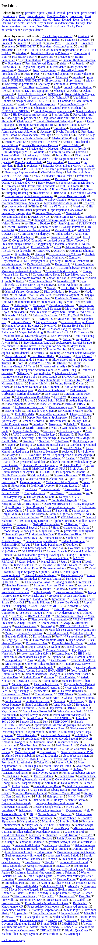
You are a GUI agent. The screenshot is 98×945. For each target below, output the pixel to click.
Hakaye (58, 799)
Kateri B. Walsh (63, 609)
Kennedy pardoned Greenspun (42, 687)
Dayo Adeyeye (37, 646)
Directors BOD (85, 582)
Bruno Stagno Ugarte (39, 875)
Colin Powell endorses (28, 858)
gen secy (55, 260)
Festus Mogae (10, 697)
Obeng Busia (59, 789)
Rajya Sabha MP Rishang (79, 684)
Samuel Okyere (14, 534)
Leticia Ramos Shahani (51, 444)
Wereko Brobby (11, 748)
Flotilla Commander (14, 475)
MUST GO (72, 806)
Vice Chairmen (52, 458)
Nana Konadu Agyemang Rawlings (39, 554)
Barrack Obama (29, 721)
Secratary (22, 524)
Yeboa (55, 571)
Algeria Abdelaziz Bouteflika (32, 397)
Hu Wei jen (34, 497)
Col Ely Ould (71, 315)
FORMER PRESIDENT (26, 80)
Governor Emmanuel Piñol (77, 752)
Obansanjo (40, 107)
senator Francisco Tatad (56, 765)
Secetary (23, 70)
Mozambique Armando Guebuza (21, 271)
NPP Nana (54, 94)
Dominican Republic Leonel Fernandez (29, 196)
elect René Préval (26, 626)
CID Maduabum (71, 517)
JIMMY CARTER (39, 616)
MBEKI (44, 100)
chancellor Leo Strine (76, 527)
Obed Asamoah (11, 862)
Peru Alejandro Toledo (28, 162)
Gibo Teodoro (86, 927)
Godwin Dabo (31, 677)
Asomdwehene (10, 376)
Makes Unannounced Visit (33, 609)
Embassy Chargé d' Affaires (18, 366)
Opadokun (64, 356)
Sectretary (11, 83)
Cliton (65, 748)
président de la (10, 77)
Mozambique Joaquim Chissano (76, 852)
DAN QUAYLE (39, 759)
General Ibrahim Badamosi (79, 60)
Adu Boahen (23, 796)
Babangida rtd (63, 582)
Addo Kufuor (69, 835)
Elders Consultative (73, 541)
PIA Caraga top (11, 738)
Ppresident (51, 60)
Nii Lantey (25, 810)
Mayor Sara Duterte (63, 312)
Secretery (41, 500)
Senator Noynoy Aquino (16, 213)
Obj (27, 588)
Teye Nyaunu (30, 933)
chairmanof (8, 346)
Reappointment (11, 575)
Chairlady (44, 83)
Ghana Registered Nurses (79, 697)
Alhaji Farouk (38, 789)
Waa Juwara (82, 765)
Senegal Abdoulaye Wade (50, 220)
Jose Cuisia (12, 776)
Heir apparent (55, 796)
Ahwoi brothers (11, 335)
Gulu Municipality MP (15, 152)
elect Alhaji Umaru (72, 70)
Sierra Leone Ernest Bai (37, 711)
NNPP (50, 612)
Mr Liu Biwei (27, 380)
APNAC (71, 424)
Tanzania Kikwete (39, 602)
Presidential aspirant (57, 73)
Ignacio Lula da (23, 565)
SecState (73, 605)
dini (26, 639)
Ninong (76, 561)
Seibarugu (23, 373)
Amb (57, 87)
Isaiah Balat (63, 155)
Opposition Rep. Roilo (47, 786)
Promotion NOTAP (30, 899)
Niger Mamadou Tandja (37, 342)
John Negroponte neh (65, 158)
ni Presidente (58, 66)
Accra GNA (42, 250)
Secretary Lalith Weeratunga (39, 437)
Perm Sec (85, 896)
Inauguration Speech (53, 346)
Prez (27, 73)
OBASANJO (21, 175)
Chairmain (81, 155)
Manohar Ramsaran (17, 585)
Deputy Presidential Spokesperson (47, 417)
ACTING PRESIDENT (16, 111)
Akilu (42, 708)
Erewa (86, 482)
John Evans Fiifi (37, 267)
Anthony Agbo (64, 762)
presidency (8, 810)
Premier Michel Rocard (65, 793)
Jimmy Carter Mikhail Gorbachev (72, 189)
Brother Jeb (80, 903)
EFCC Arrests (13, 916)
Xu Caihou (8, 359)
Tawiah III (30, 308)
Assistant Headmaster (15, 772)
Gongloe (20, 742)
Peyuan (75, 893)
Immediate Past (14, 882)
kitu (44, 329)
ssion (19, 629)
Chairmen (80, 748)
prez (79, 121)
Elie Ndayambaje (12, 497)
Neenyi (63, 497)
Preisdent (71, 43)
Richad (6, 845)
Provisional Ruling (13, 148)
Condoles (72, 544)
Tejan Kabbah (76, 639)
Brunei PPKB (48, 923)
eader (27, 500)
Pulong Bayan (63, 383)
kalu (4, 485)
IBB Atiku (60, 192)
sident (63, 63)
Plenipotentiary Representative (50, 619)
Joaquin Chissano (46, 322)
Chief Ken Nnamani (38, 179)
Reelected (89, 203)
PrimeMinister (57, 420)
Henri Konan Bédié (42, 356)
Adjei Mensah (62, 882)
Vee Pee (24, 612)
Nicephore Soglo (50, 380)
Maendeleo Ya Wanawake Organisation (72, 629)
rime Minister (38, 448)
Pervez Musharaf (15, 356)
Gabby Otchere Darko (70, 711)
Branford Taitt (60, 114)
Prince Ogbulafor (12, 865)
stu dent (31, 23)
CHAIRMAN (70, 923)
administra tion (27, 301)
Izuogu (37, 612)
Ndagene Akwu (25, 100)
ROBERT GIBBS (26, 680)
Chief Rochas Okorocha (79, 786)
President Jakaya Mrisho (16, 243)
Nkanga (51, 288)
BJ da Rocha (23, 250)
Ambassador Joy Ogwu (39, 410)
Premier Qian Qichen (48, 213)
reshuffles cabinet (68, 742)
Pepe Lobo (30, 376)
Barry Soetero (46, 182)
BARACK (8, 380)
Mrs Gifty (74, 796)
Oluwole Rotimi (60, 461)
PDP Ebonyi (76, 701)
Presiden (85, 39)
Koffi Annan (81, 332)
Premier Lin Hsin (39, 383)
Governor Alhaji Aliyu (53, 366)
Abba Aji (73, 886)
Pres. (58, 43)
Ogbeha (65, 514)
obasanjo (88, 138)
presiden (41, 209)
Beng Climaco (79, 220)
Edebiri (47, 155)
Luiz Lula (74, 162)
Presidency (31, 155)
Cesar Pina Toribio (33, 514)
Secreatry (49, 431)
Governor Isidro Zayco (65, 237)
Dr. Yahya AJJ (60, 97)
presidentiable (33, 738)
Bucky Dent (74, 26)
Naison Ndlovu (11, 223)
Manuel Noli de (63, 230)
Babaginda (25, 359)
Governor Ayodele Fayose (17, 390)
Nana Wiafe (9, 653)
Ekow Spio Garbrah (64, 359)
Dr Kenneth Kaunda (26, 386)
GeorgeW (60, 397)
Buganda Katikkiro (16, 636)
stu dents (19, 23)
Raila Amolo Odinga (28, 558)
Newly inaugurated (44, 70)
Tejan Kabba (22, 254)
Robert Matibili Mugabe (80, 94)
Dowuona (25, 725)
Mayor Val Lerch (49, 531)
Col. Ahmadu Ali (12, 417)
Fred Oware (57, 493)
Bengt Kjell (12, 639)
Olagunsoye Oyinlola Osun (66, 869)
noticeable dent (11, 29)
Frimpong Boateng (16, 192)
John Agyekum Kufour (78, 87)
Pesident (70, 39)
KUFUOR (68, 376)
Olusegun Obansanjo (60, 148)
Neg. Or (49, 862)
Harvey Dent (84, 23)
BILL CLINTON (78, 708)
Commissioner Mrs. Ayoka (18, 472)
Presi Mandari (35, 16)
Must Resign (13, 663)
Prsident (55, 39)
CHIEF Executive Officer (34, 455)
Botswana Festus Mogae (76, 437)
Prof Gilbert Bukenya (77, 386)
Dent (76, 19)
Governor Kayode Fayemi (62, 738)
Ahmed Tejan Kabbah (18, 755)
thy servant (57, 708)
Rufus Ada (61, 179)
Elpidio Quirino (62, 520)
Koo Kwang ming (70, 431)
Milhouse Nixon (55, 728)
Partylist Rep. (47, 434)
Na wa (23, 799)
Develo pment (69, 782)
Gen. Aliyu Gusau (23, 295)
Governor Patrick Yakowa (65, 254)
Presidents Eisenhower (15, 592)
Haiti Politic (21, 305)
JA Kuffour (71, 524)
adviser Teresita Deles (59, 175)
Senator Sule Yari (56, 278)
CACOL (85, 458)
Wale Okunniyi (83, 461)
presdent (54, 595)
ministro (77, 77)
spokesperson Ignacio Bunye (76, 182)
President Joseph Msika (47, 806)
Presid (61, 12)
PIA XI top (81, 735)
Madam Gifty (60, 138)
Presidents (43, 128)
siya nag (49, 889)
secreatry (10, 186)
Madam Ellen (10, 933)
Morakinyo (48, 821)
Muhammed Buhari (42, 742)
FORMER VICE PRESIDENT (20, 537)
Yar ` (26, 776)
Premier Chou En (15, 141)
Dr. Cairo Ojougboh (37, 90)
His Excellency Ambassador (30, 114)
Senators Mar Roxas (72, 104)
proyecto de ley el (16, 206)
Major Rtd (48, 896)
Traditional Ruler (28, 568)
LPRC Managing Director (32, 520)
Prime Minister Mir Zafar (67, 643)
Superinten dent (11, 26)
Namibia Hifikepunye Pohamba (50, 53)
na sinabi (51, 748)
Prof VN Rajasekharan (69, 636)
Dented (66, 19)
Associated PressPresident (34, 230)
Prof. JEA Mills (24, 414)
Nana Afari (52, 697)
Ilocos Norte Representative (37, 284)
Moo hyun (71, 308)
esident (90, 80)
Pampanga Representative (21, 172)
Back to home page (13, 940)
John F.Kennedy (38, 893)
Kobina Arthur (49, 622)
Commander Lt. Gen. (14, 728)
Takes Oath (44, 762)
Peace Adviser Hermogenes (44, 906)
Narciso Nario (76, 799)
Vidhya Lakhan (39, 475)
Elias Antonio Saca (13, 838)
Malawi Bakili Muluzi (51, 400)
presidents (25, 209)
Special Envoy (29, 714)
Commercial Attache (77, 674)
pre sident (30, 118)
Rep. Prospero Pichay (27, 782)
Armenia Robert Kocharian (61, 271)
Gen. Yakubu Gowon (74, 427)
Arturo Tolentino (66, 872)
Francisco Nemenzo (46, 451)
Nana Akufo (73, 213)
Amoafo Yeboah (66, 818)
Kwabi (53, 427)
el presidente (73, 80)
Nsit (45, 721)
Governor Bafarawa (66, 475)
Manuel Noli (48, 561)
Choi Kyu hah (79, 420)
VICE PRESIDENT (29, 49)
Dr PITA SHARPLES (29, 349)
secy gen (29, 531)
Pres (48, 43)
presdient (36, 141)
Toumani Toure (52, 537)
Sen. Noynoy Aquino (45, 772)
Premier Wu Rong (51, 301)
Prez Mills (8, 899)
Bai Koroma (29, 329)
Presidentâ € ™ (24, 182)
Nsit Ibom (72, 578)
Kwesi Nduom (27, 561)
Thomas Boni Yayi (72, 325)
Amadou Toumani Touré (16, 769)
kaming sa (26, 444)
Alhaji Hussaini (26, 622)
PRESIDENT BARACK (74, 626)
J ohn (39, 796)
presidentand (88, 879)
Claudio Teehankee (13, 835)
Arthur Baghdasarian (81, 400)
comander (52, 339)
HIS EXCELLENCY (31, 94)
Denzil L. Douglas (47, 755)
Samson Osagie (84, 824)
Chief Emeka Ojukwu (15, 424)
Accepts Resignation (39, 865)
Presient (21, 43)
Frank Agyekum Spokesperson (53, 111)
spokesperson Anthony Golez (35, 369)
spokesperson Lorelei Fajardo (74, 342)
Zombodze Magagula (64, 500)
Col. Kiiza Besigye (40, 838)
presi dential (88, 12)
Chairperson (24, 121)
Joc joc (29, 400)
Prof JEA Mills (71, 145)
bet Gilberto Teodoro (37, 223)
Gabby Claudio (56, 199)
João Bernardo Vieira (34, 848)
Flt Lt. (24, 315)
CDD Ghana (65, 694)
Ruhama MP (9, 544)
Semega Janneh (70, 913)
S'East (50, 824)
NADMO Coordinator (46, 524)
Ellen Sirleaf (24, 831)
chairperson (9, 745)
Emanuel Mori (79, 128)
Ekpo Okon (60, 893)
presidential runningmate (79, 531)
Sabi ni (67, 339)
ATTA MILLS (64, 135)
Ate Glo (6, 250)
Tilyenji (24, 599)
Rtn (54, 691)
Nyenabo (10, 315)
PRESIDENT (27, 46)
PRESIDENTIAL (34, 169)
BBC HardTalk (87, 216)
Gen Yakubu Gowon (83, 192)
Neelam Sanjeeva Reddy (16, 803)
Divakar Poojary (15, 789)
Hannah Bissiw (32, 697)
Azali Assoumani (41, 818)
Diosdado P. (84, 694)
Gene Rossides (35, 507)
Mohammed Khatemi (14, 910)
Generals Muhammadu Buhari (23, 339)
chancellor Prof (72, 465)
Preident (36, 43)
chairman (51, 835)
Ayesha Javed (39, 97)
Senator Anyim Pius (30, 633)
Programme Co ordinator (20, 930)
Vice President (67, 677)
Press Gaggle (50, 376)
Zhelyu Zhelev (33, 824)
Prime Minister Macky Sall (69, 714)
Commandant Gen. (57, 558)
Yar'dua (25, 544)
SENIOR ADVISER (83, 660)
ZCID (57, 247)
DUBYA (87, 835)
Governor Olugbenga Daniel (19, 923)
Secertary (45, 131)
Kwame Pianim (66, 879)
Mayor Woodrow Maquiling (61, 203)
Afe (19, 503)
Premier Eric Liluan (39, 510)
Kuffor (20, 281)
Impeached (8, 599)
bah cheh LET (30, 458)
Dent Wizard (44, 26)
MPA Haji (90, 913)
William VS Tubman (55, 206)
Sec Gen (71, 920)
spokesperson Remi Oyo (36, 135)
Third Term (62, 441)
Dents (26, 19)
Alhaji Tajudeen (51, 308)
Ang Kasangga (20, 691)
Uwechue (81, 718)
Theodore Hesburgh (14, 814)
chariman (60, 83)
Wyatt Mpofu (36, 731)
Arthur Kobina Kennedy (44, 927)
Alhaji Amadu (59, 848)
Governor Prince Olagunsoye (40, 465)
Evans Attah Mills (27, 886)
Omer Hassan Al (25, 752)
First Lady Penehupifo (48, 544)
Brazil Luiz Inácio (58, 332)
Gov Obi (18, 602)
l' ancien (15, 90)
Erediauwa (74, 493)
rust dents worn (64, 23)
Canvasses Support (31, 920)
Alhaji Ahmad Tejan (14, 199)
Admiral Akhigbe (15, 97)
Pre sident (8, 39)
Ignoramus (58, 599)
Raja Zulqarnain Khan (61, 507)
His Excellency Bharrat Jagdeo (20, 517)
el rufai (41, 660)
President (83, 36)
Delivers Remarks (72, 691)
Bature (47, 588)
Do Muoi (17, 616)
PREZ (69, 403)
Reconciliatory (10, 531)
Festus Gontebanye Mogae (78, 772)
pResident (22, 468)
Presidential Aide (37, 158)
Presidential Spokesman (69, 298)
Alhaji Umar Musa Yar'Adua (57, 118)
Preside (82, 148)
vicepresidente (73, 687)
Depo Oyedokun (68, 284)
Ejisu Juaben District (46, 684)
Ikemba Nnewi (64, 653)
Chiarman (39, 305)
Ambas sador (62, 233)
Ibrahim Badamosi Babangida (55, 121)
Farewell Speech (57, 551)
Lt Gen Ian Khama (75, 595)
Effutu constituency (25, 896)
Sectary (36, 728)
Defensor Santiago (13, 478)
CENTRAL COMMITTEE (47, 605)
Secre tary (47, 56)
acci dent (59, 26)
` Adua (81, 135)
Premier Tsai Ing (57, 349)
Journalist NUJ (66, 281)
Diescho (6, 629)
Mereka (34, 257)
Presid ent (77, 16)
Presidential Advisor (61, 305)
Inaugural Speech (26, 527)
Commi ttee (76, 588)
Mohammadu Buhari (14, 216)
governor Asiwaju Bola (62, 841)
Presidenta (77, 278)
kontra (52, 731)
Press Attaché (79, 670)
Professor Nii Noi (36, 643)
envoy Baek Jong (33, 595)
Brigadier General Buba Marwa (62, 165)
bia (16, 342)
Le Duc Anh (44, 565)
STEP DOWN (61, 721)
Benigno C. (67, 434)
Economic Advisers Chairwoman (54, 585)
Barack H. (61, 510)
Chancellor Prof (74, 831)
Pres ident (24, 39)
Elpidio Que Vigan (76, 930)
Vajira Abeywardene (49, 810)
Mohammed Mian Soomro (62, 482)
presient (10, 46)
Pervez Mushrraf (83, 114)
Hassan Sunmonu (30, 482)
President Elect (11, 73)
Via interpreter (21, 684)
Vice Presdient (29, 745)
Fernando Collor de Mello (21, 828)
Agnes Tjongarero (78, 478)
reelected (67, 451)
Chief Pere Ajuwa (66, 373)
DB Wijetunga (71, 933)
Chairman (62, 77)
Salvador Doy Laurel (45, 315)
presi (42, 12)
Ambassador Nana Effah (29, 407)
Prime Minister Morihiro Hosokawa (46, 903)
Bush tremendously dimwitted (23, 855)
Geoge (67, 622)
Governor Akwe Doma (46, 274)
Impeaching (21, 913)
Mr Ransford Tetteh (13, 759)
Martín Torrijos (35, 427)
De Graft (78, 769)
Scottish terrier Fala (38, 701)
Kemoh (46, 745)
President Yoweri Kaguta (40, 63)
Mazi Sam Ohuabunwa (51, 390)
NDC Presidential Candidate (38, 186)
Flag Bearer (79, 650)
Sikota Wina (18, 485)
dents (56, 19)
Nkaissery (35, 835)
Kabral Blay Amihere (57, 845)
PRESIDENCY (40, 216)
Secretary (74, 291)
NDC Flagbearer (24, 237)
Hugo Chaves (28, 346)
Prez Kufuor (50, 933)
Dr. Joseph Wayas (36, 335)
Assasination (72, 489)
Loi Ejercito (19, 247)
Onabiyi (85, 745)
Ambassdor (79, 63)
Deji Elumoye (13, 267)
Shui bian (51, 782)
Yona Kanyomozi (12, 158)
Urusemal (52, 141)
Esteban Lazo (66, 776)
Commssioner (48, 752)
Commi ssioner (11, 674)
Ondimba (84, 376)
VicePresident (38, 312)
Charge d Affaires (81, 414)
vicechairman (37, 478)
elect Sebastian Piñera (76, 755)
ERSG (81, 403)
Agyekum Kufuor (30, 60)
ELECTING (68, 288)
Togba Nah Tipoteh (34, 66)
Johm (52, 514)
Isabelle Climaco (50, 403)
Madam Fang (59, 329)
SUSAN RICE (87, 223)
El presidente (53, 80)
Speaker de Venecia (35, 189)
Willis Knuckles (27, 735)
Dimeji (76, 366)
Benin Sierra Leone (44, 913)
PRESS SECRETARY (28, 288)
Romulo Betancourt (77, 260)
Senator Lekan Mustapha (80, 352)
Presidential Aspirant (42, 104)
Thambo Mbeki (11, 155)
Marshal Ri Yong (81, 199)
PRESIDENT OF (12, 718)
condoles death (49, 226)
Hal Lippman (63, 472)
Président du (84, 175)
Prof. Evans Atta (65, 745)
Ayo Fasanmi (88, 507)
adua (89, 514)
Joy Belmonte (86, 451)
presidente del (41, 192)
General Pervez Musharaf (67, 107)
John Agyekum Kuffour (68, 616)
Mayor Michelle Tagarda (24, 889)
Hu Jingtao (32, 503)
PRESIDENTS (44, 318)
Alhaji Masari (83, 356)
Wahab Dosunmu (12, 264)
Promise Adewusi (56, 650)
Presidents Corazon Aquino (56, 46)
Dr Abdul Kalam (67, 565)
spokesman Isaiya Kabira (35, 653)
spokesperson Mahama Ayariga (74, 455)
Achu (45, 714)
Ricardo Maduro (54, 291)
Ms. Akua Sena (59, 769)
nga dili (19, 646)
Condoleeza (40, 599)
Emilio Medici (28, 578)
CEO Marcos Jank (58, 633)
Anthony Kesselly (84, 169)
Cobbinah (72, 537)
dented (47, 19)
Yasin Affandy (35, 629)
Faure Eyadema (43, 776)
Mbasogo (59, 90)
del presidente (78, 66)
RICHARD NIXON (59, 718)
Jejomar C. (50, 325)
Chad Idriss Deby (51, 172)
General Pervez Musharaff (41, 575)
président (20, 53)
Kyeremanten (74, 810)
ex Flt (54, 448)
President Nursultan (48, 831)
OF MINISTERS (32, 551)
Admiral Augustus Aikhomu (19, 131)
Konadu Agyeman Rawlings (22, 325)
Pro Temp (54, 352)
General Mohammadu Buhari (73, 779)
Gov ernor (74, 548)
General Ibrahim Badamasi (31, 138)
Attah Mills (8, 461)
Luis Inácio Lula (12, 179)
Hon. (56, 527)
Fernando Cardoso (33, 420)
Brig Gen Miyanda (36, 704)
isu (88, 493)
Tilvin (35, 206)
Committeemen (44, 694)
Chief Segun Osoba (40, 281)
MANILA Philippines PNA (48, 468)
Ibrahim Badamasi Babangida (42, 674)
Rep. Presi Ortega (57, 16)
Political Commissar (29, 650)
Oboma (60, 588)
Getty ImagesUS (85, 503)
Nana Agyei (12, 118)
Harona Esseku (68, 485)
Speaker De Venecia (67, 602)
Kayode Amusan (51, 578)
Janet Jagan (52, 393)
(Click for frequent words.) (57, 36)
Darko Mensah (42, 636)
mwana (6, 407)
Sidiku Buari (44, 852)
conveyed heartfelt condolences (55, 803)
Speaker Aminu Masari (70, 592)
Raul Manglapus (83, 441)
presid (51, 12)
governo (81, 152)
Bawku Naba (13, 410)
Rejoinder (57, 656)
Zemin (9, 633)
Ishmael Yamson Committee (22, 291)
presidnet (27, 83)
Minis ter (42, 359)
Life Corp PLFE (83, 633)
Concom (85, 725)
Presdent (7, 43)
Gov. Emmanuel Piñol (18, 852)
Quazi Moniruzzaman (57, 503)
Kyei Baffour (13, 507)
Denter (85, 19)
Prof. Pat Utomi (69, 186)
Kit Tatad (65, 663)
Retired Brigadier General (31, 793)
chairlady (64, 824)
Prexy (77, 514)
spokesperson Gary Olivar (67, 209)
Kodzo (6, 386)
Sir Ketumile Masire (70, 410)
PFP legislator (20, 786)
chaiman (40, 254)
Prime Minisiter (84, 264)
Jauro (64, 561)
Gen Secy (28, 441)
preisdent (32, 165)
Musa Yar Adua (66, 318)
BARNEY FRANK (39, 363)
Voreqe (31, 403)
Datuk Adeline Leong (30, 670)
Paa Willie (36, 199)
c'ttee (30, 660)
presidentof (40, 691)
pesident (70, 49)
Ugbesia (76, 363)
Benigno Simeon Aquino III (36, 124)
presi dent (73, 12)
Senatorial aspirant (67, 295)
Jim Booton (64, 667)
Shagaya (88, 295)
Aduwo (20, 448)
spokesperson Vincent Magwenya (55, 725)
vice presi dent (31, 29)
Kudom (55, 646)
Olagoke (10, 444)
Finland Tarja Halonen (51, 414)
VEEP (37, 175)
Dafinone (61, 363)
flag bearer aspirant (34, 548)
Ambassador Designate (32, 656)
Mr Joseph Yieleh (53, 886)
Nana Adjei (48, 626)
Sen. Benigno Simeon (36, 87)
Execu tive (57, 548)
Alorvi (32, 882)
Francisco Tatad (67, 124)
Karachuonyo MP (12, 906)
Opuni (43, 571)
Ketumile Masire (21, 322)
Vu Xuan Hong (67, 369)
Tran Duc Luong (84, 335)
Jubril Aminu (35, 718)
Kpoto (19, 363)
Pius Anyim (55, 920)
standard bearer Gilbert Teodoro (66, 240)
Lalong (69, 554)
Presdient (40, 39)
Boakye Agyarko (68, 889)
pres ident (20, 312)
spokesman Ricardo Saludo (62, 855)
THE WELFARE (50, 930)
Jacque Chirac (13, 510)
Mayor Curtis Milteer (26, 431)
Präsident (60, 128)
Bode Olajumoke (15, 298)
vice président (13, 660)
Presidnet (87, 43)
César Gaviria (10, 465)
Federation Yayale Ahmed (41, 541)
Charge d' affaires (34, 493)
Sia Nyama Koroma (29, 278)
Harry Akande (28, 821)
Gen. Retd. (45, 295)
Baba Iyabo (20, 619)
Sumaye (22, 818)
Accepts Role (49, 680)
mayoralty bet (42, 373)
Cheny (42, 237)
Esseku (20, 893)
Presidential (36, 148)
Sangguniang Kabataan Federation (56, 243)
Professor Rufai (11, 903)
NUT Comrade (62, 100)
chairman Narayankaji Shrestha (21, 203)
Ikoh (20, 165)
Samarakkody (10, 548)
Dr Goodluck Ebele (38, 264)
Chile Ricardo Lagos (37, 582)
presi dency (10, 16)
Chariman (45, 77)
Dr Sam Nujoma (64, 223)
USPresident (53, 49)
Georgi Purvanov (73, 226)
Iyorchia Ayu (9, 420)
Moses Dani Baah (57, 899)
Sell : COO (8, 721)
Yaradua (80, 472)
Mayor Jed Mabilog (31, 332)
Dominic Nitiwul (82, 848)
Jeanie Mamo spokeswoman (35, 879)
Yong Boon (77, 568)
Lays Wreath (32, 862)
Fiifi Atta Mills (40, 247)
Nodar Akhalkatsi (63, 916)
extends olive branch (40, 667)
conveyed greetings (77, 906)
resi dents (28, 26)
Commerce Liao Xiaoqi (16, 694)
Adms (66, 141)
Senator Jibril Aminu (27, 845)
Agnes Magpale (62, 704)
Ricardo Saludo (50, 489)
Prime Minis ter (63, 216)
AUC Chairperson (23, 434)
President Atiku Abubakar (17, 762)
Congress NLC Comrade (27, 240)
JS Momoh (50, 517)
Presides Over (73, 380)
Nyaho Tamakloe (66, 131)
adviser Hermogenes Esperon (40, 145)
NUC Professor (60, 335)
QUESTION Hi (11, 582)
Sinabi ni (59, 701)
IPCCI (45, 828)
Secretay (39, 352)
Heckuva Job (67, 896)
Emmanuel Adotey (54, 568)
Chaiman (7, 278)
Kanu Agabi (70, 571)
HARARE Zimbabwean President (71, 267)
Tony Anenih (88, 838)
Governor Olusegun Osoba (77, 322)
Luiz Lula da (9, 458)
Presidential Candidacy (75, 858)
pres (22, 257)
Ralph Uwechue (66, 838)
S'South (49, 497)
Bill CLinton (87, 288)
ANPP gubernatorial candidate (32, 779)
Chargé (9, 841)
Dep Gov (86, 920)
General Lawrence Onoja (20, 226)
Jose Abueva (22, 318)
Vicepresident (55, 162)
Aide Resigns (30, 765)
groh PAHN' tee (72, 448)
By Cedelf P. (80, 899)
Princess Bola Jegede (78, 247)
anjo (76, 138)
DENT (37, 19)
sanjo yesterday (59, 169)
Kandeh (68, 927)
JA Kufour (26, 128)
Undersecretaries (69, 612)
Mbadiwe (78, 206)
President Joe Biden (70, 534)
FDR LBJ (44, 472)
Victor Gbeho (10, 145)
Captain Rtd (80, 417)
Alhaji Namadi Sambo (80, 656)
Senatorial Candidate (31, 841)
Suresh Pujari (72, 910)
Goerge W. (55, 424)
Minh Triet (73, 301)
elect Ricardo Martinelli (55, 735)
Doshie (73, 90)
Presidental (81, 141)
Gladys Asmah (78, 728)
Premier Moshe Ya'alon (68, 759)
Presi (22, 16)
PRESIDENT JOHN (24, 56)
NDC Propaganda (34, 260)
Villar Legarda (42, 592)
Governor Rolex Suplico (40, 663)
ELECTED (63, 865)
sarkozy (10, 455)
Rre (4, 90)
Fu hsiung (39, 424)
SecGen (70, 458)
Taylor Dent (45, 23)
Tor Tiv (91, 636)
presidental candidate (33, 461)
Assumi (45, 882)
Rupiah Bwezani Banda (72, 196)
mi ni (45, 527)
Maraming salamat (60, 152)
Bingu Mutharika (54, 257)
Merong (40, 769)
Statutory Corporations (45, 910)
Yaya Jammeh (10, 711)
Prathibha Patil (69, 821)
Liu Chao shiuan (40, 298)
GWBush (86, 841)
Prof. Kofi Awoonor (43, 485)
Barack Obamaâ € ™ (18, 220)
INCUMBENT (57, 670)
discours (49, 677)
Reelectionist (13, 701)
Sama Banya (61, 828)
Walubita (38, 152)
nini (36, 588)
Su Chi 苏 (31, 489)
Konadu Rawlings (72, 575)
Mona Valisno (82, 73)
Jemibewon (12, 687)
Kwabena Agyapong (61, 407)
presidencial (21, 352)
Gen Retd (44, 441)
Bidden (86, 475)
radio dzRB (87, 312)
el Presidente (13, 63)
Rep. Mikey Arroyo (77, 274)
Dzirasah (51, 858)
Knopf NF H (62, 264)
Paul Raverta (58, 660)
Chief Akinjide (40, 799)
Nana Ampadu (14, 403)
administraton (33, 748)
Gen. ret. (66, 814)
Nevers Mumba (47, 814)
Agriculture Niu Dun (41, 534)
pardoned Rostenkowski (73, 862)
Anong (6, 782)
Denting (6, 23)
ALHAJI (59, 250)
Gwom (80, 383)
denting (16, 19)
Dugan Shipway (25, 571)
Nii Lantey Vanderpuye (36, 233)
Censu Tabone (86, 407)
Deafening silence (12, 731)
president (30, 12)
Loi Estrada (9, 482)
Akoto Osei (56, 478)
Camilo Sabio (10, 441)
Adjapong (20, 605)
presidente (64, 56)
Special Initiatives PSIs (16, 107)
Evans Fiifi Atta (35, 869)
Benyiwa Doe (10, 677)
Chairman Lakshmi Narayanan (32, 872)
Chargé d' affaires (37, 916)
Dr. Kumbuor (51, 386)
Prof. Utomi (77, 468)
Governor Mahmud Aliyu (48, 639)
